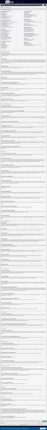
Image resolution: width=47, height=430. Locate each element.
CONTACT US (23, 1)
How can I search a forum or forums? (28, 28)
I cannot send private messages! (28, 20)
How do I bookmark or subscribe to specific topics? (30, 35)
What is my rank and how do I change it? (6, 26)
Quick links (1, 5)
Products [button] (17, 1)
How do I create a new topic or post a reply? (6, 30)
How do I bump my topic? (4, 39)
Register (7, 6)
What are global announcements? (5, 45)
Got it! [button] (43, 428)
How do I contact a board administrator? (29, 45)
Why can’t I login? (3, 15)
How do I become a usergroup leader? (28, 15)
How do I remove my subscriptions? (28, 36)
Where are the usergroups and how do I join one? (30, 14)
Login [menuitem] (44, 5)
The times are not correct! (4, 22)
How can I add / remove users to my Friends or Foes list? (31, 25)
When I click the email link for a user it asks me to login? (8, 27)
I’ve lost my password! (3, 16)
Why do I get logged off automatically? (5, 17)
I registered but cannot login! (4, 14)
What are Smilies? (3, 43)
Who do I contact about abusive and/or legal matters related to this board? (33, 44)
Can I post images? (3, 44)
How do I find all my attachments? (28, 40)
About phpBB (8, 400)
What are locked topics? (4, 47)
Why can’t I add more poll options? (5, 33)
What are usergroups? (26, 13)
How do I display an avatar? (4, 25)
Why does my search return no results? (28, 29)
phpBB (30, 127)
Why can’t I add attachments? (4, 35)
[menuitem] (43, 5)
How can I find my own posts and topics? (29, 31)
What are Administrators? (27, 12)
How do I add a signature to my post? (5, 31)
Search (2, 6)
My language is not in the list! (4, 24)
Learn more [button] (27, 428)
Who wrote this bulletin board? (27, 43)
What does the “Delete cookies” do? (5, 18)
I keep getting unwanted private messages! (29, 21)
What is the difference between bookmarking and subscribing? (31, 34)
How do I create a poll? (4, 32)
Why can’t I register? (3, 13)
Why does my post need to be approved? (6, 38)
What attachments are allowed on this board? (29, 39)
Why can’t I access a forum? (4, 34)
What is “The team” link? (27, 17)
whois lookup (6, 410)
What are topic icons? (3, 48)
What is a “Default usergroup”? (27, 16)
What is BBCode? (3, 42)
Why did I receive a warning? (4, 36)
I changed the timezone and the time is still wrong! (7, 23)
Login (4, 6)
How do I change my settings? (4, 21)
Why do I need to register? (4, 12)
